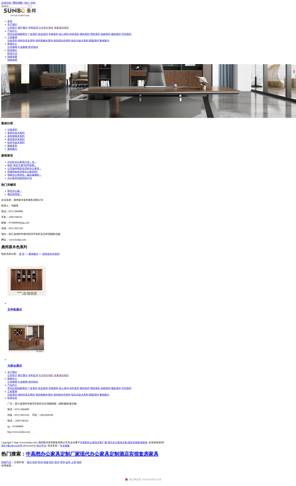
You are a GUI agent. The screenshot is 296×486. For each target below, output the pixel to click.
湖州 (79, 462)
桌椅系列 (106, 34)
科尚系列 (74, 34)
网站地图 (18, 2)
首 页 (22, 254)
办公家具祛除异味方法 (19, 178)
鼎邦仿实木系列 (26, 40)
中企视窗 (65, 445)
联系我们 (12, 50)
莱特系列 (85, 34)
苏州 (40, 462)
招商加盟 (12, 56)
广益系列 (32, 34)
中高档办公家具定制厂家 (93, 442)
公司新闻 (12, 47)
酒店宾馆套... (14, 194)
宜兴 (57, 462)
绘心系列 (64, 34)
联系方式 (12, 53)
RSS (26, 2)
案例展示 (104, 40)
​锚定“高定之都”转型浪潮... (21, 165)
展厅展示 (23, 27)
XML (33, 2)
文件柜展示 (14, 309)
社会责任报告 (46, 27)
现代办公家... (14, 191)
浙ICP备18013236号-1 (12, 445)
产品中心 (12, 31)
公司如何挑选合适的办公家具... (24, 168)
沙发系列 (12, 40)
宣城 (45, 462)
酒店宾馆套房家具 (138, 442)
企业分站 (6, 2)
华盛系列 (53, 34)
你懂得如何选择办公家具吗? (22, 171)
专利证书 (33, 27)
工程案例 (12, 37)
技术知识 (33, 47)
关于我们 (12, 24)
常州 (62, 462)
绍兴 (51, 462)
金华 (68, 462)
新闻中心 (12, 44)
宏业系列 (43, 34)
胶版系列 (94, 40)
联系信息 (12, 398)
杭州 (34, 462)
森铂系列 (116, 34)
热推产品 (6, 462)
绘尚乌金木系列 (79, 40)
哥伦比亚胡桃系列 (17, 34)
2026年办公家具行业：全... (21, 162)
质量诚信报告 (61, 27)
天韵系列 (126, 34)
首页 (9, 21)
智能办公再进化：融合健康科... (24, 175)
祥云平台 (41, 445)
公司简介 (12, 27)
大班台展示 (14, 365)
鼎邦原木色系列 (62, 40)
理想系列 (95, 34)
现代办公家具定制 (117, 442)
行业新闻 (23, 47)
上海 (73, 462)
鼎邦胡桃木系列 (44, 40)
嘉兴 (29, 462)
